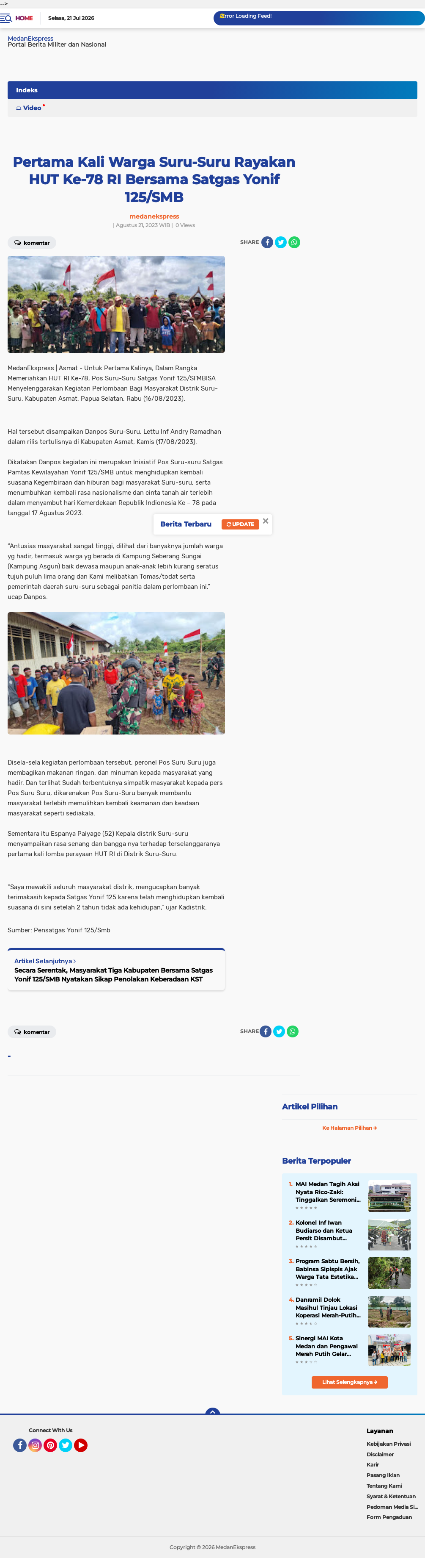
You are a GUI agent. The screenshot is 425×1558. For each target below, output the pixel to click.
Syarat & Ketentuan (391, 1496)
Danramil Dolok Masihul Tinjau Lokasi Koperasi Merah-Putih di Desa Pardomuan (326, 1307)
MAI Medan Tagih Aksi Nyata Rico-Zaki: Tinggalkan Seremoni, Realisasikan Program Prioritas (327, 1192)
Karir (373, 1464)
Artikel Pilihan (309, 1107)
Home (24, 18)
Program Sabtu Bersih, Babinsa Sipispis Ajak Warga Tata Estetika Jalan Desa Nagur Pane (327, 1269)
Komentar (31, 1031)
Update (240, 524)
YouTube (86, 1449)
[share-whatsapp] (294, 242)
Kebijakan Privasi (389, 1444)
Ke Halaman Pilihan (349, 1128)
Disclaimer (380, 1454)
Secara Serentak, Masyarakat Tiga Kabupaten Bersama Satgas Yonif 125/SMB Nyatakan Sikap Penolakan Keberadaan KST (113, 974)
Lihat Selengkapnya (350, 1382)
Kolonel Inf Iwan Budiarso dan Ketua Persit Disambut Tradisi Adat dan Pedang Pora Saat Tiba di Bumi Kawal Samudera (328, 1230)
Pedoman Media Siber (395, 1507)
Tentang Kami (384, 1486)
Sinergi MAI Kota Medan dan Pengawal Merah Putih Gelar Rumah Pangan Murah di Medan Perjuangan (328, 1346)
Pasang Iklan (383, 1475)
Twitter (69, 1449)
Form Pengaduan (389, 1517)
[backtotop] (212, 1415)
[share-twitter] (281, 242)
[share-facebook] (267, 242)
